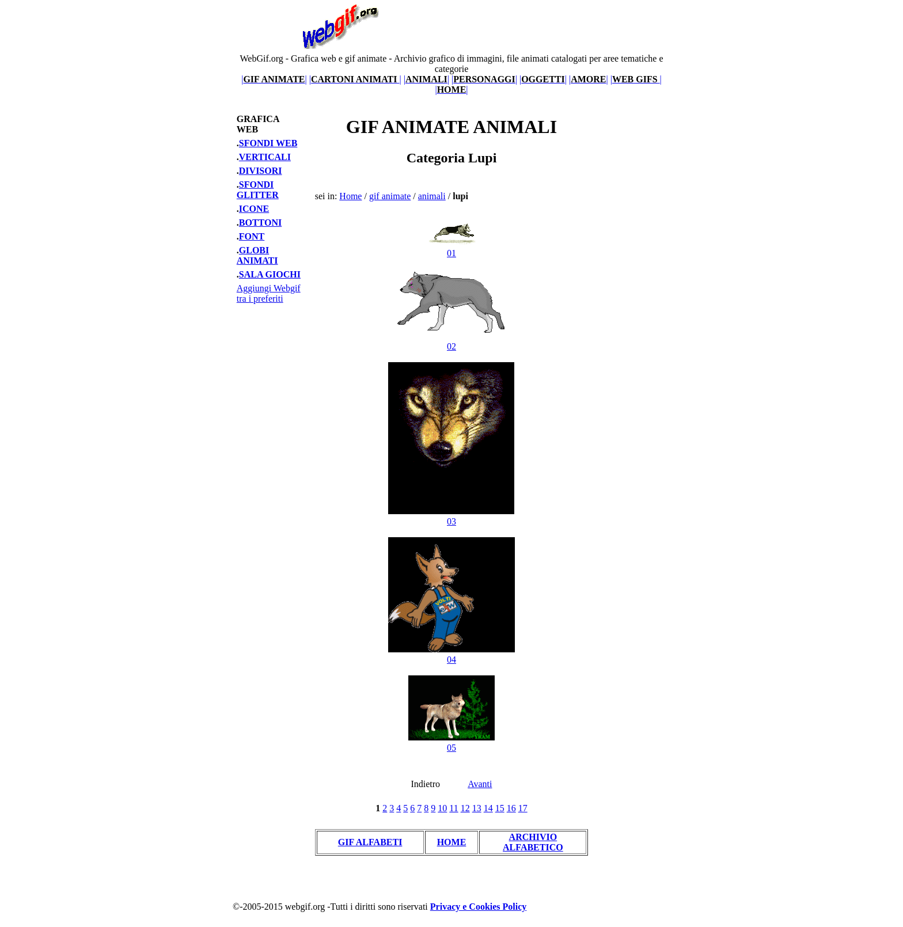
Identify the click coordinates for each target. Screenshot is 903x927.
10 (442, 808)
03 (451, 516)
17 (523, 808)
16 (511, 808)
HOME (451, 842)
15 (499, 808)
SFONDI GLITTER (258, 190)
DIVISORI (260, 171)
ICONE (254, 209)
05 (451, 742)
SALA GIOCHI (270, 274)
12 (465, 808)
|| (274, 79)
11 (453, 808)
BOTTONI (260, 222)
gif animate (390, 196)
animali (432, 196)
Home (350, 196)
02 (451, 341)
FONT (251, 236)
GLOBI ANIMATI (257, 255)
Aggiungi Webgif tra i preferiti (269, 293)
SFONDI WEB (268, 143)
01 (451, 248)
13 (476, 808)
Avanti (480, 784)
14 (488, 808)
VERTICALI (265, 157)
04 (451, 654)
